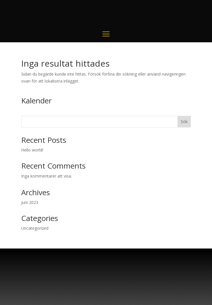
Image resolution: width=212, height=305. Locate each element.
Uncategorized (34, 228)
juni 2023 (29, 202)
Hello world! (32, 150)
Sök (184, 121)
